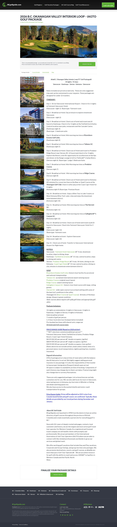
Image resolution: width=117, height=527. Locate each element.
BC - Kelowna (42, 490)
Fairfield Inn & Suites (62, 257)
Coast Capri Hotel (60, 264)
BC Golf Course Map (68, 5)
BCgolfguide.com (16, 507)
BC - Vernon (31, 494)
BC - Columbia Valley (18, 490)
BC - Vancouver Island (18, 494)
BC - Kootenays (73, 490)
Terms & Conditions (23, 524)
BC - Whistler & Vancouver (45, 494)
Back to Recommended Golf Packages (31, 22)
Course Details (36, 72)
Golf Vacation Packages (52, 5)
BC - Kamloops (31, 490)
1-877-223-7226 (108, 5)
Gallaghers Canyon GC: (54, 285)
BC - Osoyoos (84, 490)
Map (53, 72)
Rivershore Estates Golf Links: (57, 273)
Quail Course (73, 295)
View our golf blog (64, 512)
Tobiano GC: (51, 278)
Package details (25, 72)
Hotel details (45, 72)
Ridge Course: (51, 282)
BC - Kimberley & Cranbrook (57, 490)
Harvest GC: (50, 290)
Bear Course (61, 295)
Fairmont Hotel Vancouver (65, 252)
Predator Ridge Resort (61, 261)
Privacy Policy (15, 524)
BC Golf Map (60, 494)
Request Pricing (87, 64)
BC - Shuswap (95, 490)
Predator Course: (52, 280)
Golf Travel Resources (83, 5)
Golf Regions (38, 5)
